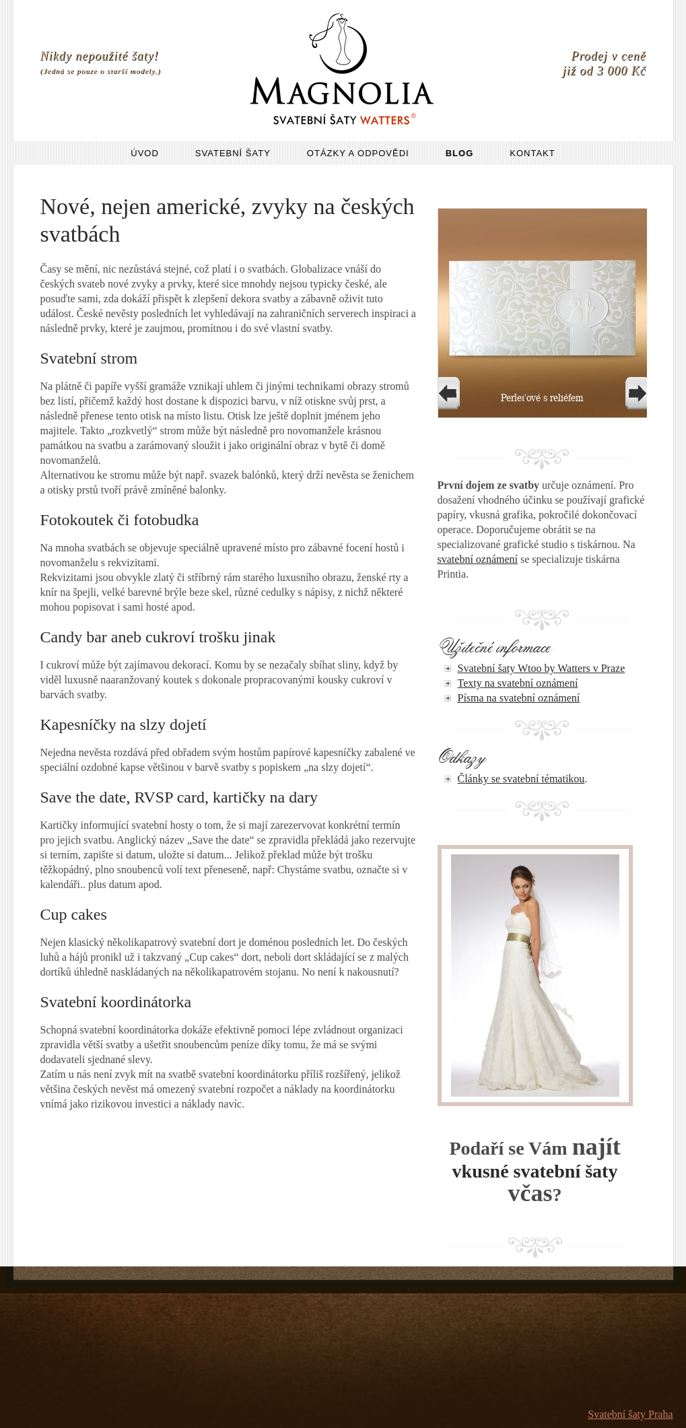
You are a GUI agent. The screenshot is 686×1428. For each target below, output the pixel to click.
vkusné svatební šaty (535, 1171)
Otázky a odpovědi (358, 153)
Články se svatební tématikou (521, 778)
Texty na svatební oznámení (518, 683)
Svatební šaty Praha (630, 1414)
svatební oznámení (478, 559)
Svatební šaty (233, 153)
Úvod (145, 153)
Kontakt (532, 153)
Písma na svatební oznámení (519, 698)
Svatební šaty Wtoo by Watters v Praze (541, 668)
